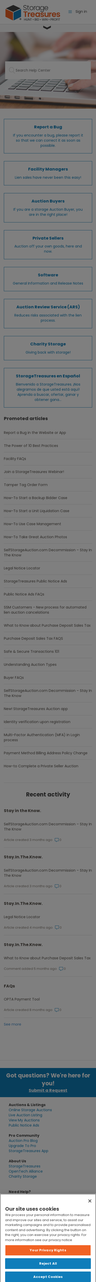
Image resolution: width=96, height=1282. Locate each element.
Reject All (48, 1267)
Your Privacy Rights (48, 1254)
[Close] (89, 1204)
